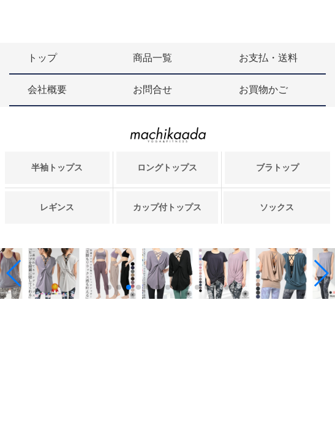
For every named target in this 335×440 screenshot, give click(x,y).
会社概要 (47, 89)
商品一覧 (152, 58)
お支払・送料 (268, 58)
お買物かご (263, 89)
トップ (42, 58)
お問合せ (152, 89)
